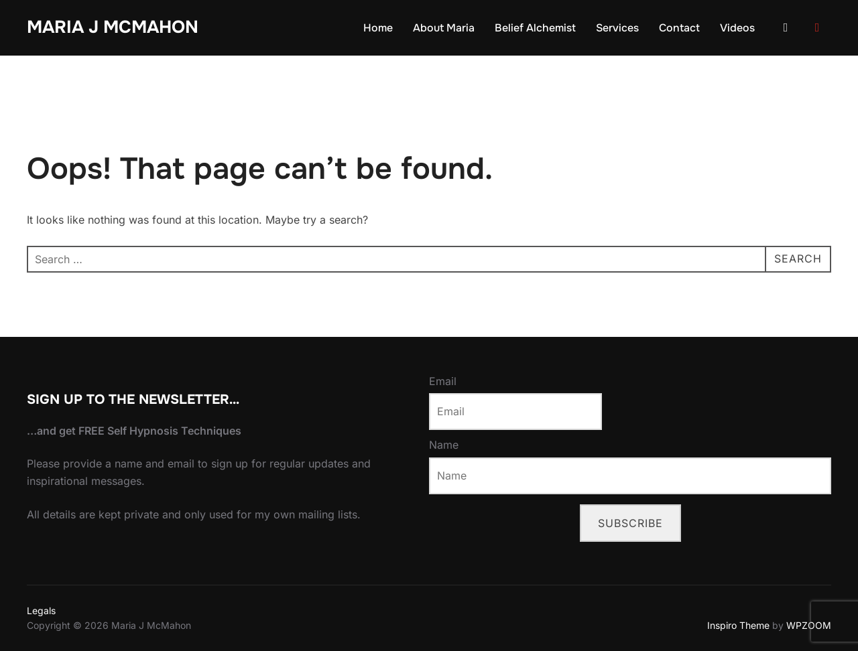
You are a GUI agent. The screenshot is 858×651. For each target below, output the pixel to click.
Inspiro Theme (738, 625)
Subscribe (630, 523)
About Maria (444, 28)
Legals (41, 610)
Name (443, 444)
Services (617, 28)
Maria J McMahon (112, 27)
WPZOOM (808, 625)
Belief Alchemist (535, 28)
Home (378, 28)
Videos (737, 28)
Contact (679, 28)
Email (442, 381)
